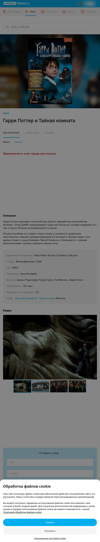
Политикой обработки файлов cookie (22, 512)
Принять (50, 522)
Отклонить (50, 531)
